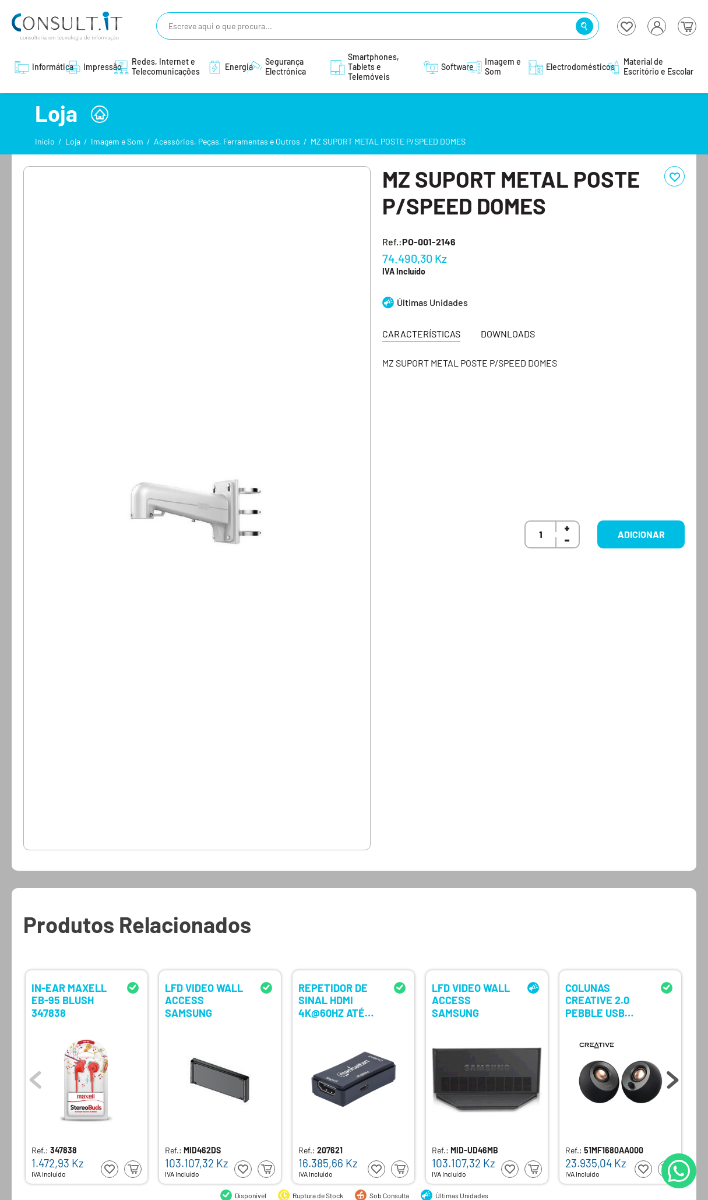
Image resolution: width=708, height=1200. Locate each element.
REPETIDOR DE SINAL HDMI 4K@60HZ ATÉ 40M (333, 1000)
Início (45, 141)
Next (672, 1077)
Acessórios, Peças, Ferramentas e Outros (227, 141)
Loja (72, 141)
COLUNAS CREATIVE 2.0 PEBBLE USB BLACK (597, 1000)
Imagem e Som (117, 141)
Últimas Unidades (432, 302)
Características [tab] (421, 333)
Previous (35, 1077)
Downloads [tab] (508, 333)
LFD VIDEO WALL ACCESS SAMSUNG (204, 1000)
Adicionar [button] (641, 534)
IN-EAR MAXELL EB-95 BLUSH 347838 (69, 1000)
